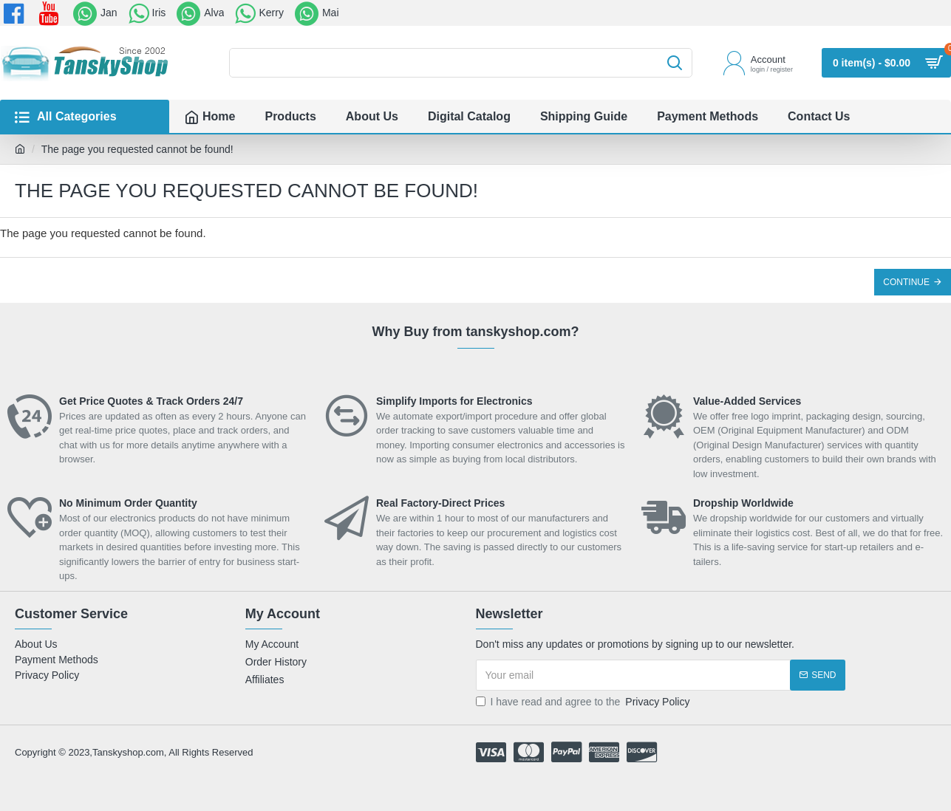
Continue (906, 282)
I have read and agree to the (584, 702)
